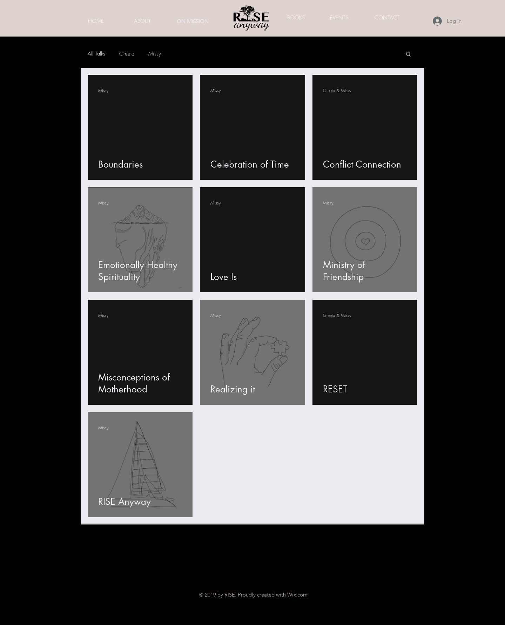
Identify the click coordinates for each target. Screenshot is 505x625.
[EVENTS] (339, 18)
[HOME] (96, 21)
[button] (408, 54)
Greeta (126, 54)
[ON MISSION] (192, 21)
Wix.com (297, 594)
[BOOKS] (296, 18)
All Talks (96, 54)
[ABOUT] (142, 21)
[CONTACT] (387, 18)
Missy (154, 54)
